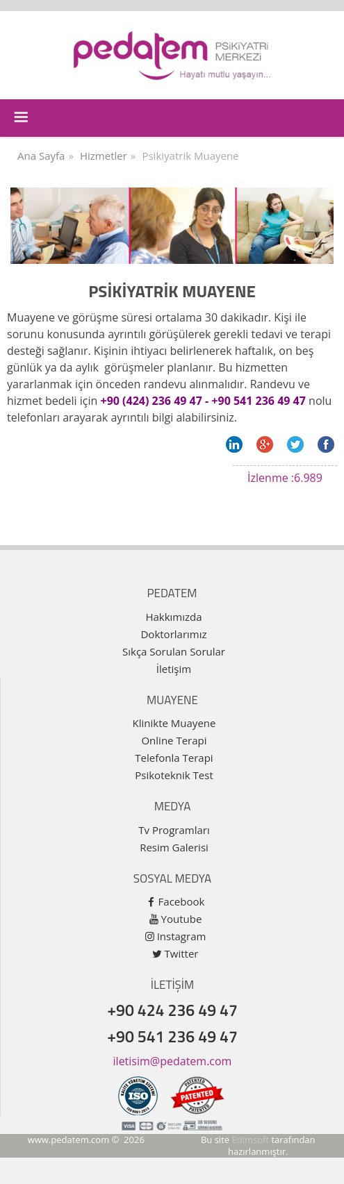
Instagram (181, 936)
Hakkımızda (173, 617)
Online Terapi (173, 740)
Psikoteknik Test (174, 775)
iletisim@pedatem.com (172, 1061)
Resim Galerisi (174, 847)
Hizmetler (103, 155)
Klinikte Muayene (174, 723)
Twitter (182, 953)
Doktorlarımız (173, 634)
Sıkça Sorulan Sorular (173, 651)
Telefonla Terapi (174, 758)
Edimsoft (250, 1139)
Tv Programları (173, 830)
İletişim (173, 669)
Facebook (181, 901)
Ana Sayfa (41, 155)
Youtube (181, 919)
